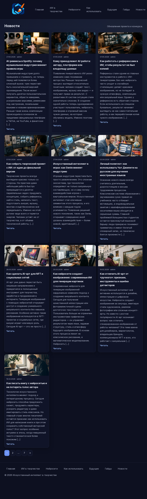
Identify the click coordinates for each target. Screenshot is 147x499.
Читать (10, 129)
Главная (39, 9)
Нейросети (74, 9)
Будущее (112, 9)
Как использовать (93, 10)
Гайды (126, 9)
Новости (122, 468)
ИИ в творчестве (56, 10)
